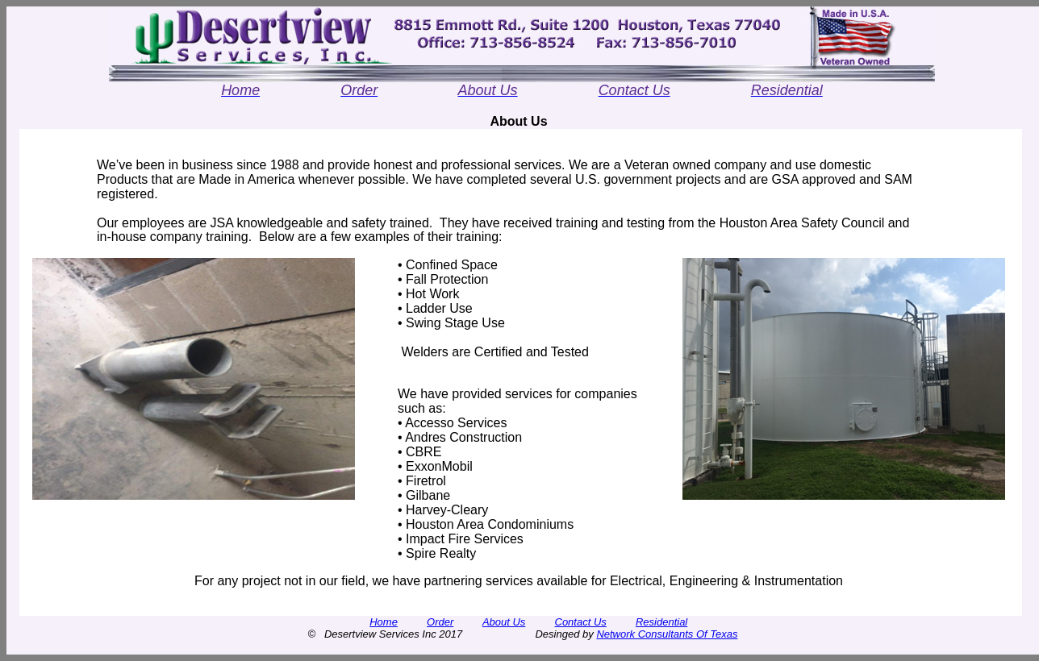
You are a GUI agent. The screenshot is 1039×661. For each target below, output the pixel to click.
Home (383, 622)
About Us (503, 622)
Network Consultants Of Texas (666, 634)
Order (440, 622)
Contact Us (581, 622)
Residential (661, 622)
